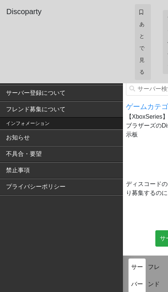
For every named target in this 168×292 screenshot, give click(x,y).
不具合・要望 (24, 154)
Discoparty (23, 11)
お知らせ (18, 137)
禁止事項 (18, 170)
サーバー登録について (36, 93)
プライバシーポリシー (36, 186)
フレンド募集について (36, 109)
